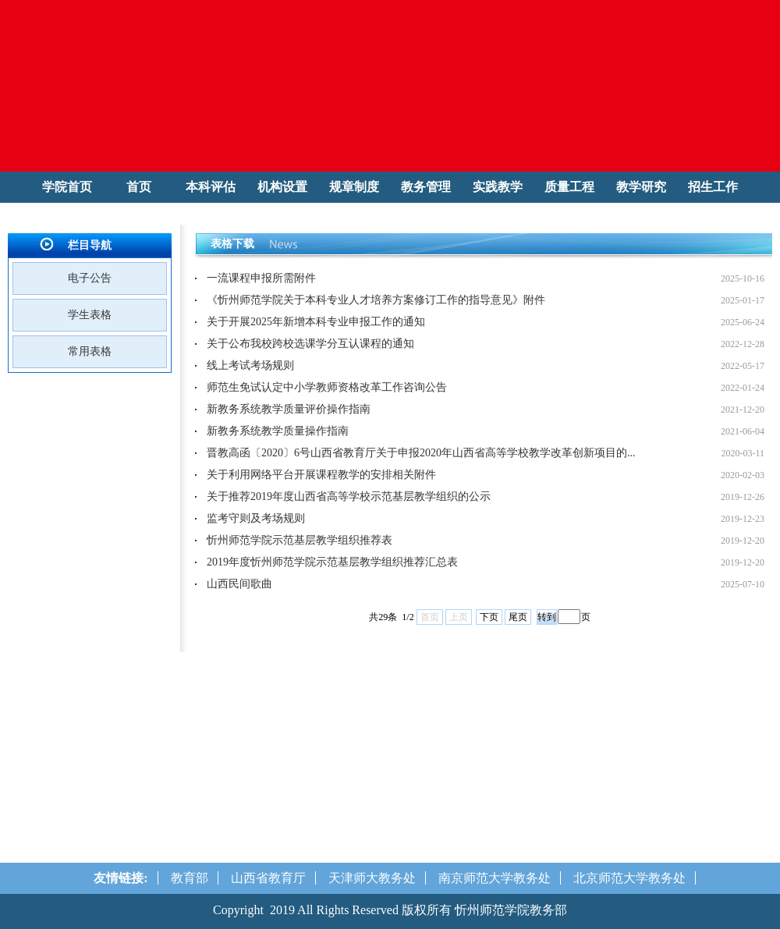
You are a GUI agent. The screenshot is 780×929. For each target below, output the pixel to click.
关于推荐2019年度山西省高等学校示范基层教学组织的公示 (349, 496)
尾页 (518, 617)
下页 (489, 617)
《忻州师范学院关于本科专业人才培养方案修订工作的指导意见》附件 (376, 300)
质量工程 (569, 186)
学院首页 (67, 186)
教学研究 (641, 186)
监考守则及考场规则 (256, 518)
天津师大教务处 (372, 878)
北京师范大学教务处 (629, 878)
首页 (138, 186)
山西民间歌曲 (239, 584)
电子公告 (90, 278)
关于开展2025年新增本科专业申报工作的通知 (316, 322)
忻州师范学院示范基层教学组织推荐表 (299, 540)
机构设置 (282, 186)
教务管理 (426, 186)
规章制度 (354, 186)
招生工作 (713, 186)
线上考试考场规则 (250, 365)
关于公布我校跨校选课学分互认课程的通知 (310, 343)
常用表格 (90, 351)
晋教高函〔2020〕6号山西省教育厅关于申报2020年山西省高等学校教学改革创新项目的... (421, 453)
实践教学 (498, 186)
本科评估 (211, 186)
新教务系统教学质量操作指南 (278, 431)
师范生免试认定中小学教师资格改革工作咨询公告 (327, 387)
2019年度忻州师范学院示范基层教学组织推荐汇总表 (332, 562)
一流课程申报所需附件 (261, 278)
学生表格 (90, 315)
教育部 (189, 878)
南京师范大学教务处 (494, 878)
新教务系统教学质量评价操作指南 (288, 409)
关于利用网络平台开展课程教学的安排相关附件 (321, 474)
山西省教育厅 (268, 878)
